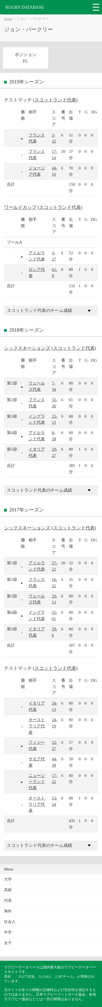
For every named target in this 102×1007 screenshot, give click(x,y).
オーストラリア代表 (37, 726)
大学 (8, 879)
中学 (8, 932)
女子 (8, 943)
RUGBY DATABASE (24, 7)
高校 (8, 890)
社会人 (10, 922)
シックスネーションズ (27, 348)
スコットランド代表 (55, 100)
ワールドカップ (20, 207)
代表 (8, 900)
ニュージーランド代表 (37, 781)
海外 (8, 911)
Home (8, 19)
